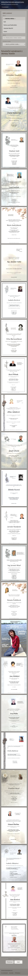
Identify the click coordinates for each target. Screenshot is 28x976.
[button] (14, 75)
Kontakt (11, 973)
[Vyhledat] (15, 37)
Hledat (4, 35)
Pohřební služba (7, 41)
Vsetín (5, 31)
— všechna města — (10, 18)
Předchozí (9, 962)
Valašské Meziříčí (8, 28)
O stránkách (5, 7)
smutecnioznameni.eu (12, 2)
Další (18, 962)
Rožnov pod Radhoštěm (10, 25)
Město (4, 15)
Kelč (5, 22)
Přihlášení (17, 973)
